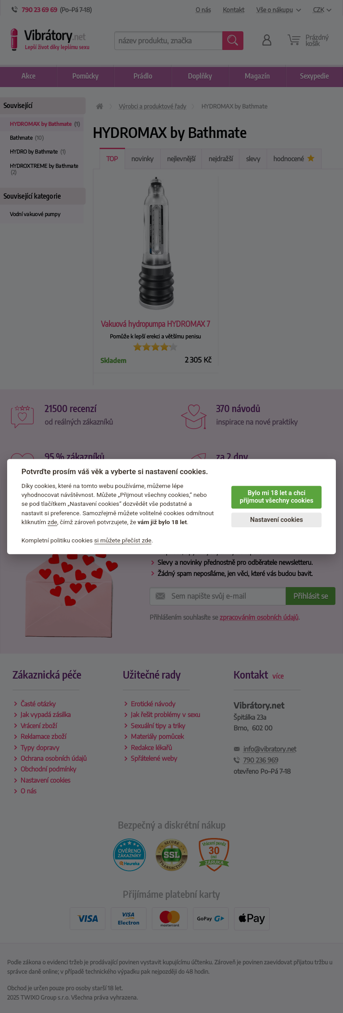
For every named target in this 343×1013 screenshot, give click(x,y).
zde (53, 521)
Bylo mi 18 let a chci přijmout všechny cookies (277, 496)
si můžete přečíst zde (122, 540)
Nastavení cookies (276, 520)
